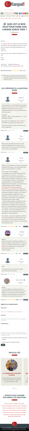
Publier (3, 345)
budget (6, 217)
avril (18, 107)
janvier (22, 208)
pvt (15, 108)
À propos (16, 426)
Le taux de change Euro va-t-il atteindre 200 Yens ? (14, 406)
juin (6, 206)
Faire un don (23, 426)
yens (20, 45)
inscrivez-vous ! (19, 311)
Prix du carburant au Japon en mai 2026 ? (14, 402)
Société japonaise (8, 18)
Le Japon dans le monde (16, 18)
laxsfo (20, 232)
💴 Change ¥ (9, 16)
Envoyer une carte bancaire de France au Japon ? (14, 408)
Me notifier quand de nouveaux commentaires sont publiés (14, 338)
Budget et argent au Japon (18, 66)
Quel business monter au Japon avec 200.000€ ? (14, 410)
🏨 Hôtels (19, 16)
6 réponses (15, 32)
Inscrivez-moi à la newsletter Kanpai (11, 342)
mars (14, 107)
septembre (4, 246)
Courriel (3, 315)
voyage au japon (7, 43)
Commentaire (5, 323)
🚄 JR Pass (24, 16)
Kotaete (2, 18)
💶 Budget (3, 16)
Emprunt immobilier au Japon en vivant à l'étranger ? (14, 404)
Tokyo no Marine (20, 280)
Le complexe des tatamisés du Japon (11, 374)
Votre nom (4, 307)
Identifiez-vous (11, 311)
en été (17, 121)
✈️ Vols (14, 16)
